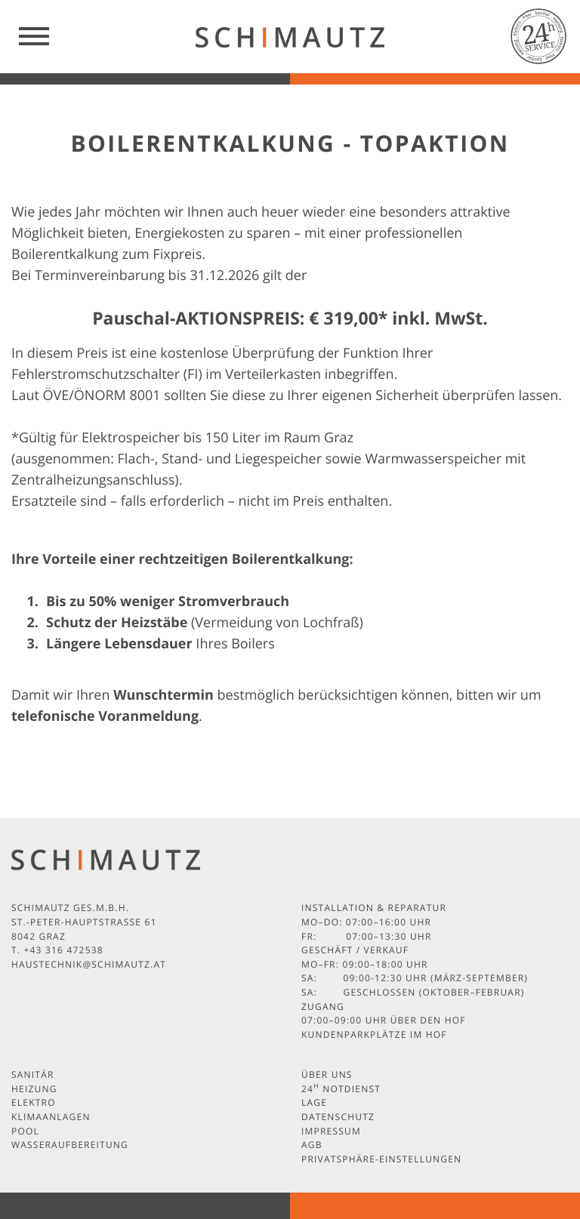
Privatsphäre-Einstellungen (381, 1159)
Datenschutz (338, 1116)
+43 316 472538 (63, 949)
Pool (25, 1131)
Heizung (34, 1088)
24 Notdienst (341, 1088)
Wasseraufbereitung (69, 1144)
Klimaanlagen (51, 1116)
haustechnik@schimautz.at (88, 964)
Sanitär (32, 1074)
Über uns (327, 1074)
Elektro (33, 1102)
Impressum (331, 1131)
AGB (311, 1144)
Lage (314, 1102)
